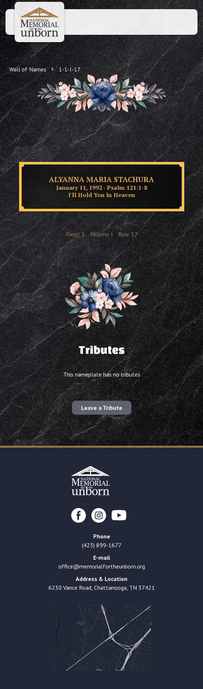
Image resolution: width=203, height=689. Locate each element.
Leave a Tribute (101, 407)
